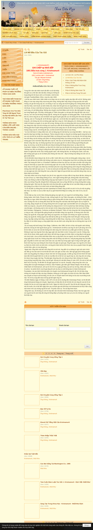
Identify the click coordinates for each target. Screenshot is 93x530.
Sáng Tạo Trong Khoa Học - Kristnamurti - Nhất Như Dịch (61, 504)
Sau (88, 49)
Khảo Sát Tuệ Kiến (31, 454)
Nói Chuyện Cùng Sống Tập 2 (51, 395)
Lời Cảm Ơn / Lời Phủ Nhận (74, 75)
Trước (82, 49)
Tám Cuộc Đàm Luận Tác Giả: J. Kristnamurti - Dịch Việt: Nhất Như (65, 482)
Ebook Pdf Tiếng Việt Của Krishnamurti (55, 422)
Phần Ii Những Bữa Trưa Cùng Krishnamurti (75, 86)
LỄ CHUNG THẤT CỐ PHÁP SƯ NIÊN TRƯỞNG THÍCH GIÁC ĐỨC (12, 91)
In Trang (25, 302)
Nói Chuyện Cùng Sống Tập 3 (51, 357)
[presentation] (44, 338)
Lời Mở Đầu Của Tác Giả (73, 78)
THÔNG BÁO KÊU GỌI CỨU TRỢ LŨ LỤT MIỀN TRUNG (11, 137)
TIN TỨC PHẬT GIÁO (12, 85)
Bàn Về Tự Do (45, 409)
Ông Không (44, 362)
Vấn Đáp (43, 371)
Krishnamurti (53, 362)
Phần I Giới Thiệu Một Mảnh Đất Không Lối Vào (75, 82)
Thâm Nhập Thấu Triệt (48, 435)
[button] (57, 29)
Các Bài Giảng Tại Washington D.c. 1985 (55, 464)
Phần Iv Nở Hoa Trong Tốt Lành (75, 93)
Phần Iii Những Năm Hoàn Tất (75, 90)
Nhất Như (53, 376)
